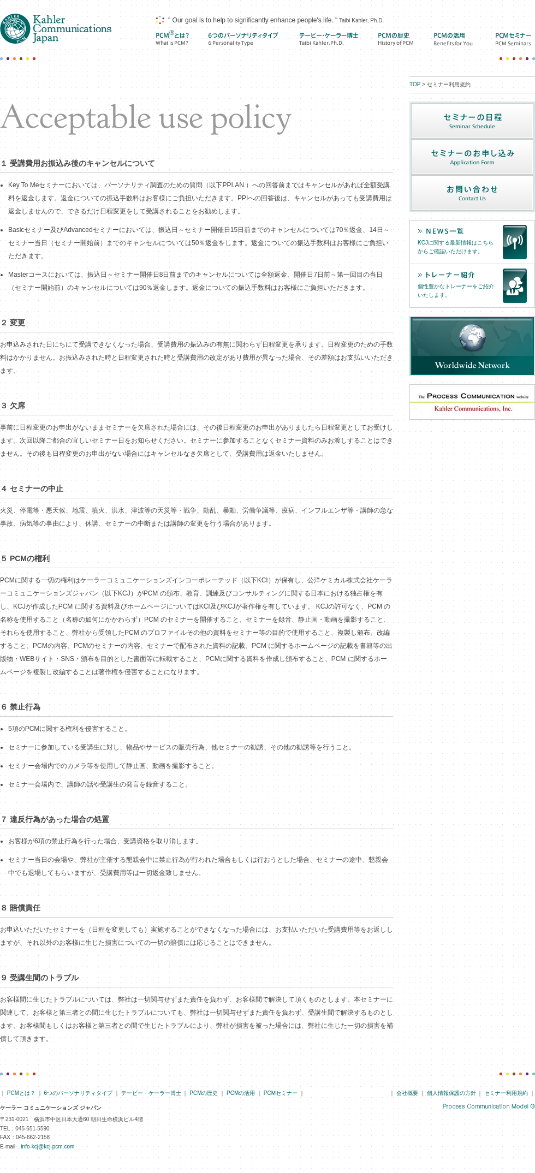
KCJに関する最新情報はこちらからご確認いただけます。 (456, 247)
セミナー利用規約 (506, 1093)
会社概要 (407, 1093)
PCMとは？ (172, 39)
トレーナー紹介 (457, 275)
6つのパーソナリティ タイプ (243, 39)
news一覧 (457, 231)
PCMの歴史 (396, 39)
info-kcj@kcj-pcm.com (47, 1147)
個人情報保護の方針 (451, 1093)
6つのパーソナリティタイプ (78, 1093)
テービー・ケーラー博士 (328, 39)
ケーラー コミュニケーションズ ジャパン (55, 29)
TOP (414, 84)
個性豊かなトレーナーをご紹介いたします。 (456, 291)
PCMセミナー (513, 39)
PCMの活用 (454, 39)
